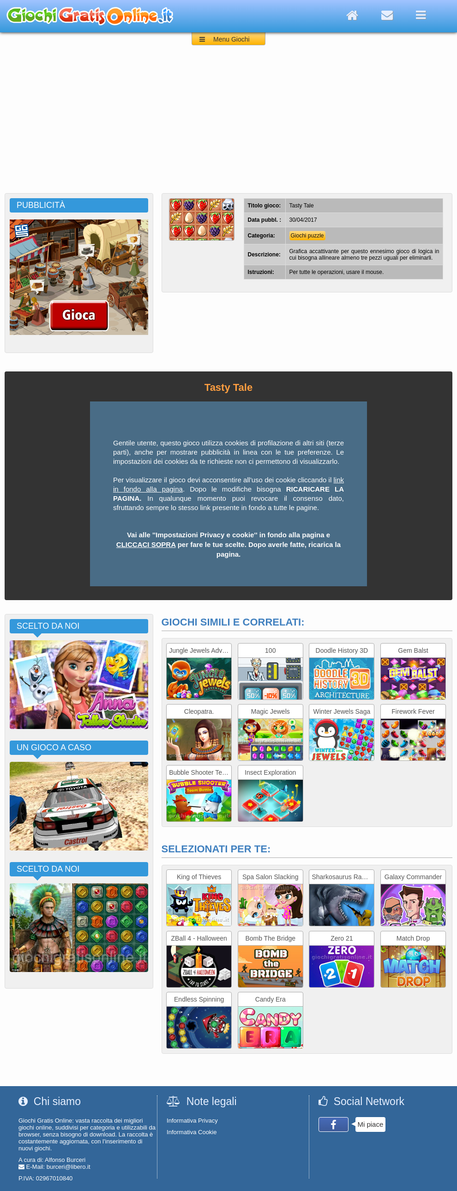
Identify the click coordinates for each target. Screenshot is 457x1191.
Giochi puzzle (307, 235)
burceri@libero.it (68, 1166)
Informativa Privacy (192, 1120)
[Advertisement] (228, 123)
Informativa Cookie (191, 1132)
